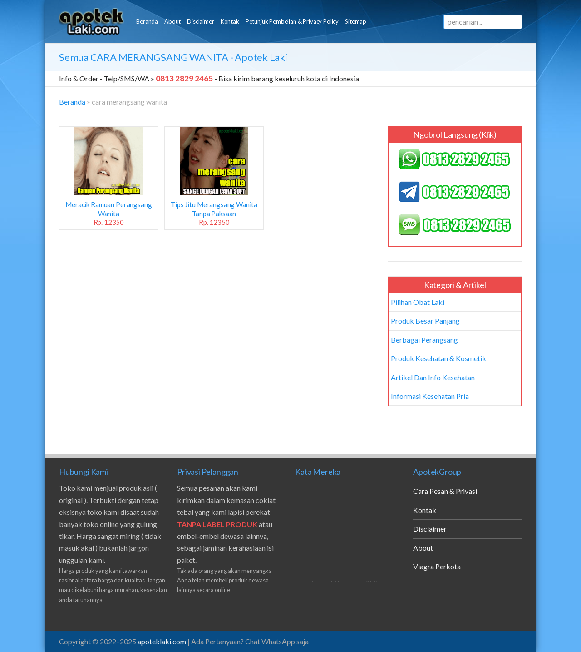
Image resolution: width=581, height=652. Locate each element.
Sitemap (355, 21)
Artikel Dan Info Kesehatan (433, 377)
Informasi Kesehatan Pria (430, 396)
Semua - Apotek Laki (173, 57)
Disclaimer (200, 21)
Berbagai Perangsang (424, 339)
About (172, 21)
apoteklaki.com (162, 641)
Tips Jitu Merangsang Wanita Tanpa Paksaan (214, 213)
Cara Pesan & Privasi (445, 491)
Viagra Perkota (437, 566)
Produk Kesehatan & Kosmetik (438, 358)
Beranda (147, 21)
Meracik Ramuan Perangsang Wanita (108, 213)
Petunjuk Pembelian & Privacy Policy (292, 21)
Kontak (230, 21)
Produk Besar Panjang (425, 320)
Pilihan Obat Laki (417, 302)
